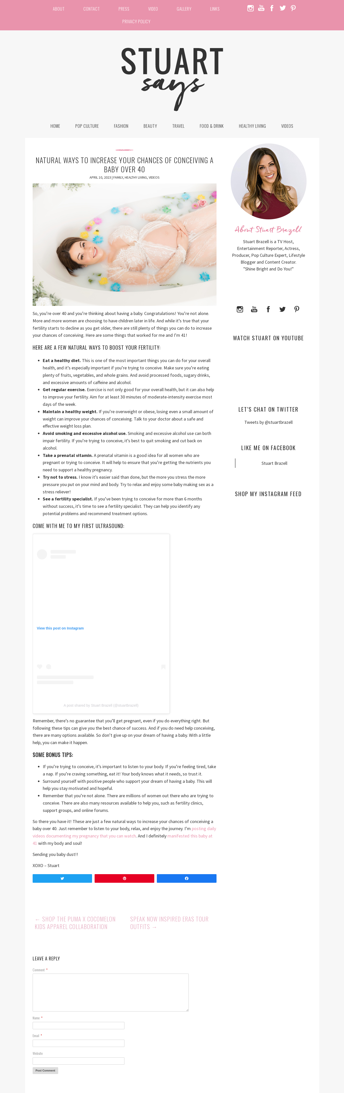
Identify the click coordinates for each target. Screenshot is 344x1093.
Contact (91, 9)
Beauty (150, 126)
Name (37, 1017)
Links (215, 9)
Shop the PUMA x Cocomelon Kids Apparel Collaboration (75, 923)
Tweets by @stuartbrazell (268, 422)
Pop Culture (87, 126)
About (59, 9)
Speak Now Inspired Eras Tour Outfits (169, 923)
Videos (287, 126)
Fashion (121, 126)
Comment (40, 969)
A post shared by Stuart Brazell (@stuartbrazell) (101, 705)
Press (124, 9)
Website (38, 1053)
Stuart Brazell (274, 463)
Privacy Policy (136, 21)
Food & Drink (212, 126)
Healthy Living (252, 126)
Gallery (184, 9)
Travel (178, 126)
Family (118, 177)
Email (37, 1035)
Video (153, 9)
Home (55, 126)
